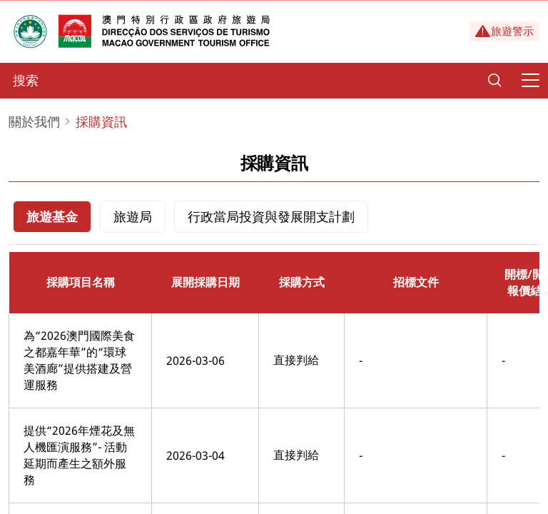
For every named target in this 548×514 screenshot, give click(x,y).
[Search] (494, 81)
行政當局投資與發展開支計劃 (271, 216)
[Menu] (530, 81)
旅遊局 (132, 216)
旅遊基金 (52, 216)
